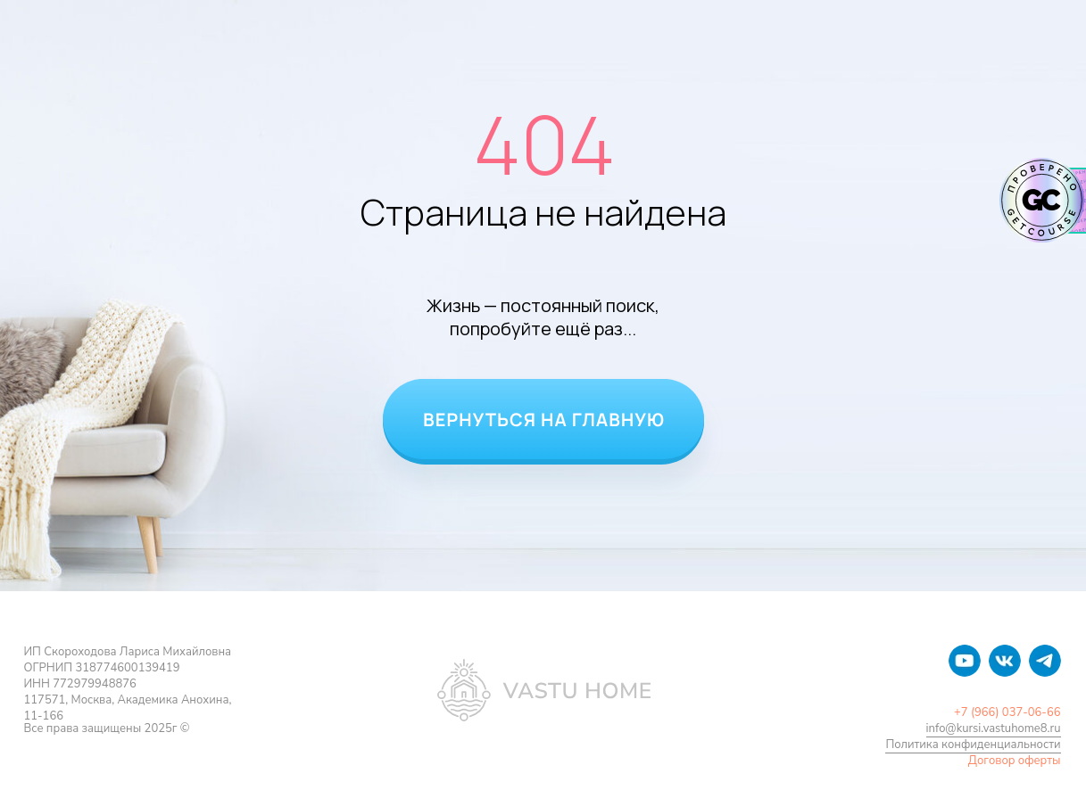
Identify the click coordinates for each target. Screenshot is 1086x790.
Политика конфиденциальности (972, 745)
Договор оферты (1014, 761)
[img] (965, 661)
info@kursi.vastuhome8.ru (993, 728)
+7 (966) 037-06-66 (1007, 712)
